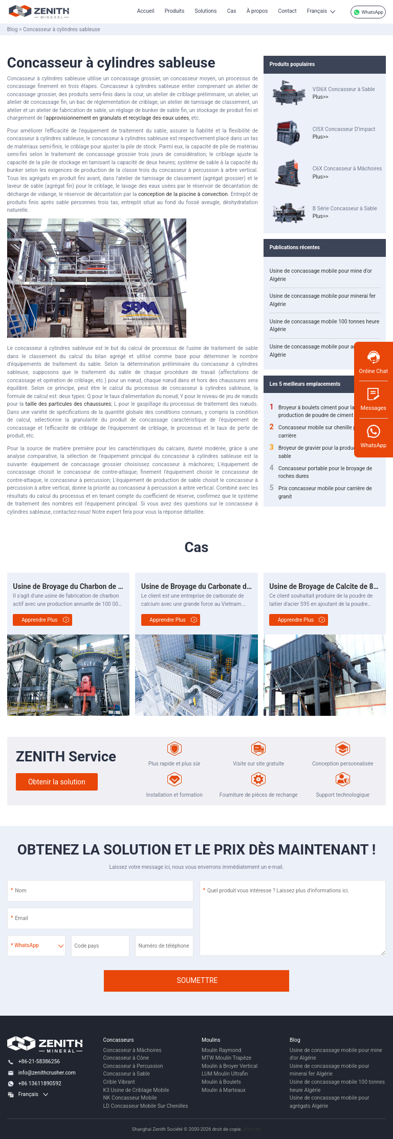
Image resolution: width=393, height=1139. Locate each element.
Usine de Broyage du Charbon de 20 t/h (75, 586)
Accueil (146, 11)
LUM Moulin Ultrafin (225, 1073)
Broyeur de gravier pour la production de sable (321, 451)
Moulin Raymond (221, 1050)
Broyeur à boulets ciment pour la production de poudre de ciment (312, 411)
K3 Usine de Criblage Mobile (136, 1090)
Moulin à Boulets (221, 1082)
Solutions (206, 11)
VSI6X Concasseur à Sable (344, 89)
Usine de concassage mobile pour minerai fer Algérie (323, 300)
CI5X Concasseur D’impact (344, 129)
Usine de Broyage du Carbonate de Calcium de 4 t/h (222, 586)
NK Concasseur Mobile (130, 1097)
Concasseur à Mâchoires (132, 1050)
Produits (175, 11)
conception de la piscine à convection (183, 194)
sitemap (251, 1129)
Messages (373, 398)
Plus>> (321, 97)
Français (317, 11)
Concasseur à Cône (125, 1058)
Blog (12, 29)
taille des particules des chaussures (69, 404)
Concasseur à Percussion (133, 1066)
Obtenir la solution (56, 782)
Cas (231, 11)
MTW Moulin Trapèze (226, 1058)
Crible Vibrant (119, 1082)
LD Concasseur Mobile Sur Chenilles (145, 1106)
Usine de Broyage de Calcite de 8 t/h (326, 586)
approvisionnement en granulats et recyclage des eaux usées (117, 118)
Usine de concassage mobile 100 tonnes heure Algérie (324, 325)
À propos (257, 11)
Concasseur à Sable (126, 1073)
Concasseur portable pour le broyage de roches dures (321, 472)
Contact (287, 11)
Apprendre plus (39, 620)
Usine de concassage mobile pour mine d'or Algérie (321, 275)
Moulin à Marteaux (224, 1090)
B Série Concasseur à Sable (345, 208)
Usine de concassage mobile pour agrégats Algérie (321, 350)
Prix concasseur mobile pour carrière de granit (321, 492)
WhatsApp (368, 12)
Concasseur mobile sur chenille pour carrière (317, 431)
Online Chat (373, 362)
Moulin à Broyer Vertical (229, 1066)
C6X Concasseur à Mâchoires (347, 169)
